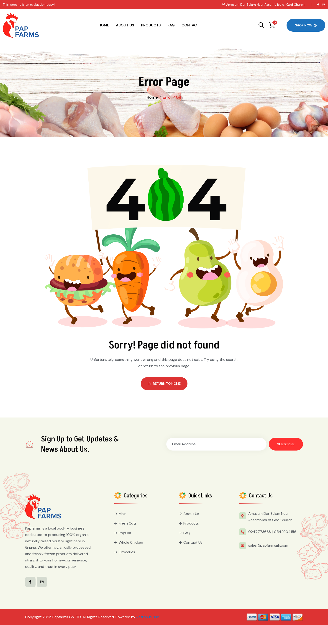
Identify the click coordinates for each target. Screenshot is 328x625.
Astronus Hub (147, 617)
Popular (125, 532)
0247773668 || (260, 531)
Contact (190, 25)
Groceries (127, 552)
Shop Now (306, 25)
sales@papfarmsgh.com (268, 545)
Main (122, 513)
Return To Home (164, 384)
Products (151, 25)
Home (103, 25)
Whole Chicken (131, 542)
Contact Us (192, 542)
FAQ (171, 25)
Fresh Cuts (128, 523)
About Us (125, 25)
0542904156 (285, 531)
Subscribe (286, 444)
